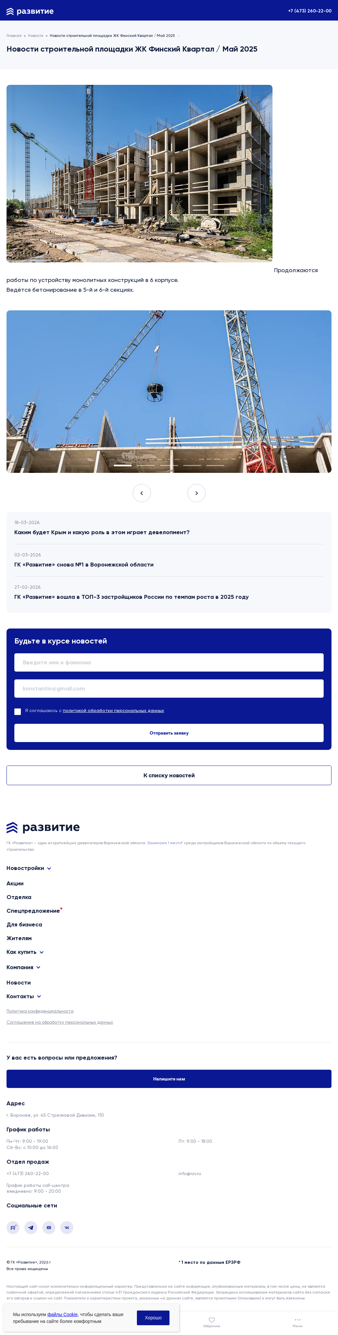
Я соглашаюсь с (94, 710)
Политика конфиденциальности (40, 1011)
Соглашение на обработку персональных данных (60, 1022)
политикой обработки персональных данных (113, 710)
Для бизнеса (24, 924)
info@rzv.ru (190, 1173)
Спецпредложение (33, 910)
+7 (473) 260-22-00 (309, 11)
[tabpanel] (169, 391)
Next (196, 493)
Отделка (19, 897)
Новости (19, 982)
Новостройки (25, 868)
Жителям (19, 938)
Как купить (22, 952)
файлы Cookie (62, 1314)
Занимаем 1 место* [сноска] (165, 843)
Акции (15, 883)
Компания (20, 967)
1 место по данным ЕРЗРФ (211, 1262)
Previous (142, 493)
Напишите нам (169, 1079)
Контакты (20, 996)
